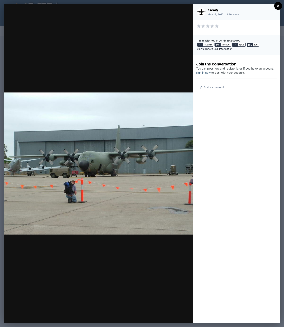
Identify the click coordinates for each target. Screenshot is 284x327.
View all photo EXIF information (214, 48)
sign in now (203, 72)
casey (213, 10)
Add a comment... (213, 87)
